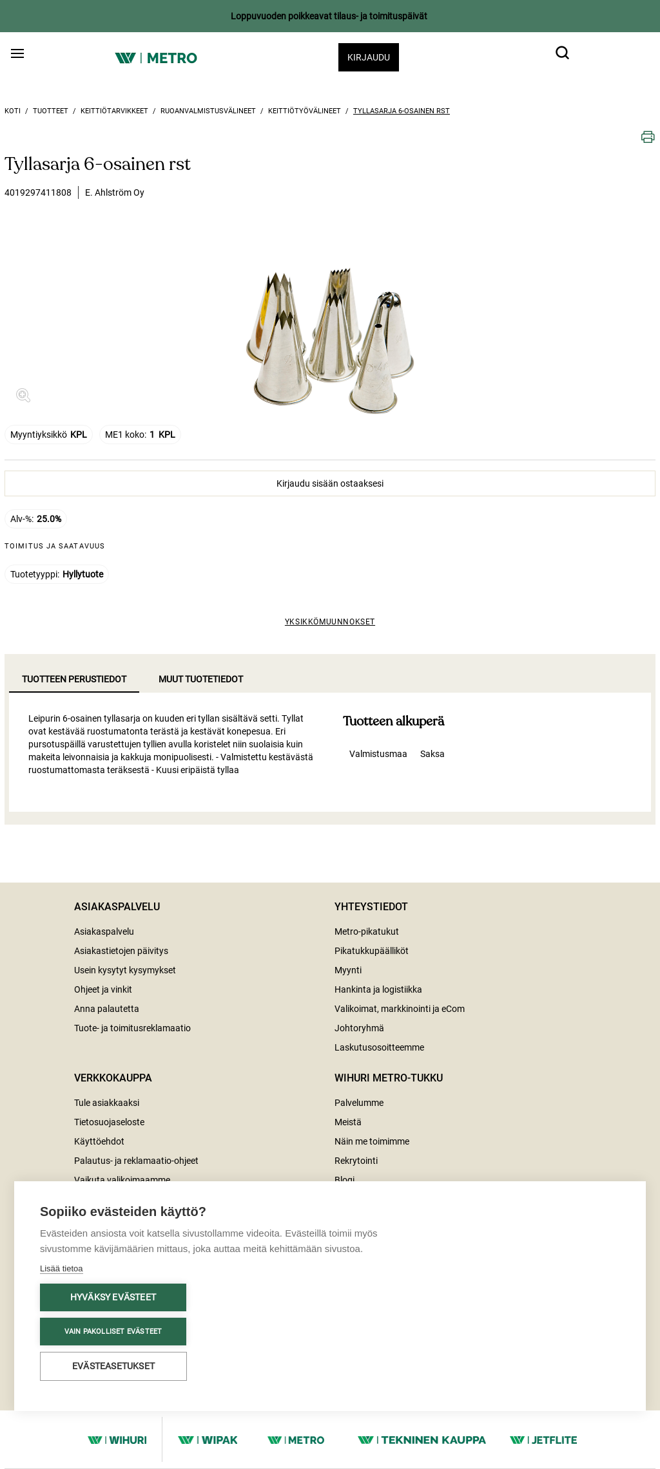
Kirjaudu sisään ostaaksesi (330, 483)
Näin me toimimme (372, 1141)
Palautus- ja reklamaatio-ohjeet (136, 1161)
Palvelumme (359, 1103)
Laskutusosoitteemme (379, 1047)
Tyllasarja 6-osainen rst (401, 111)
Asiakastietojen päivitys (121, 951)
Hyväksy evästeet (113, 1297)
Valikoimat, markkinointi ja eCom (400, 1009)
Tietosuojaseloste (109, 1122)
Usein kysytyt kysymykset (125, 970)
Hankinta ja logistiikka (378, 989)
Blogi (344, 1180)
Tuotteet (50, 111)
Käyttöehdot (99, 1141)
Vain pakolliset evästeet (113, 1331)
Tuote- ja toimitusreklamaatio (132, 1028)
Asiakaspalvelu (104, 931)
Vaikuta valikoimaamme (122, 1180)
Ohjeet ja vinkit (103, 989)
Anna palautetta (106, 1009)
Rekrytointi (356, 1161)
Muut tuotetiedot (201, 679)
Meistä (348, 1122)
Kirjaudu (368, 57)
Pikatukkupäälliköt (372, 951)
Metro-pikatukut (367, 931)
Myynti (348, 970)
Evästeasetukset (113, 1366)
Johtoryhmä (359, 1028)
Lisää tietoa (61, 1268)
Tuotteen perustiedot (74, 679)
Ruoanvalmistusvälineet (208, 111)
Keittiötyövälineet (304, 111)
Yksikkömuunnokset (330, 621)
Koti (13, 111)
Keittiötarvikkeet (114, 111)
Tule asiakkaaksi (106, 1103)
